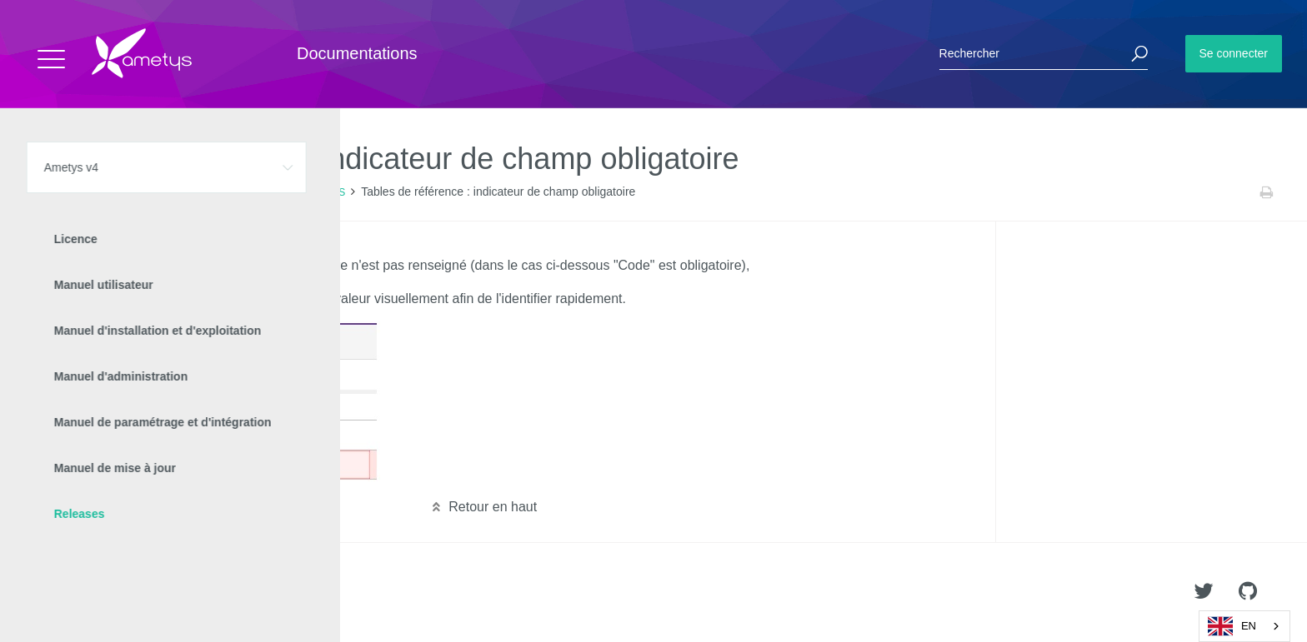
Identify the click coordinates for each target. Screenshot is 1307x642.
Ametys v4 (105, 192)
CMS (334, 192)
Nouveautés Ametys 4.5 (255, 192)
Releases (165, 192)
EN (1232, 626)
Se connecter (1234, 53)
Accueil (49, 192)
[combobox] (1244, 626)
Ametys (110, 593)
